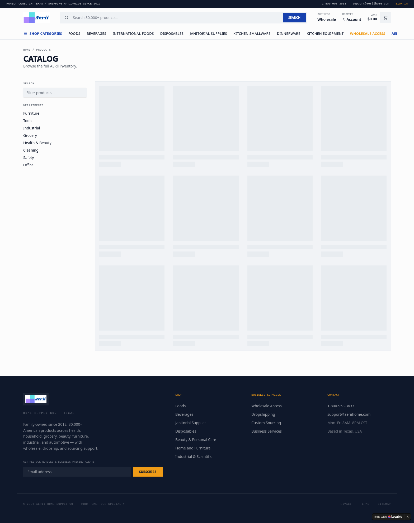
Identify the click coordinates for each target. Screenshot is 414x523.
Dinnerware (288, 33)
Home (27, 50)
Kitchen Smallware (252, 33)
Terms (364, 504)
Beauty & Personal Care (195, 439)
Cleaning (31, 150)
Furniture (31, 113)
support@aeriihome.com (348, 414)
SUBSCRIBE (147, 471)
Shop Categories (42, 33)
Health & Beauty (37, 142)
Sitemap (384, 504)
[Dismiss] (407, 517)
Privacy (345, 504)
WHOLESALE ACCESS (367, 33)
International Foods (133, 33)
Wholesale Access (266, 405)
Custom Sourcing (266, 422)
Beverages (96, 33)
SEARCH (294, 17)
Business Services (266, 431)
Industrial (31, 127)
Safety (28, 157)
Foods (74, 33)
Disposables (172, 33)
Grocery (30, 135)
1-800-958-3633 (340, 405)
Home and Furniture (192, 448)
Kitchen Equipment (325, 33)
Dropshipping (263, 414)
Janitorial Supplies (208, 33)
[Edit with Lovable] (388, 517)
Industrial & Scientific (193, 456)
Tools (27, 120)
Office (28, 164)
